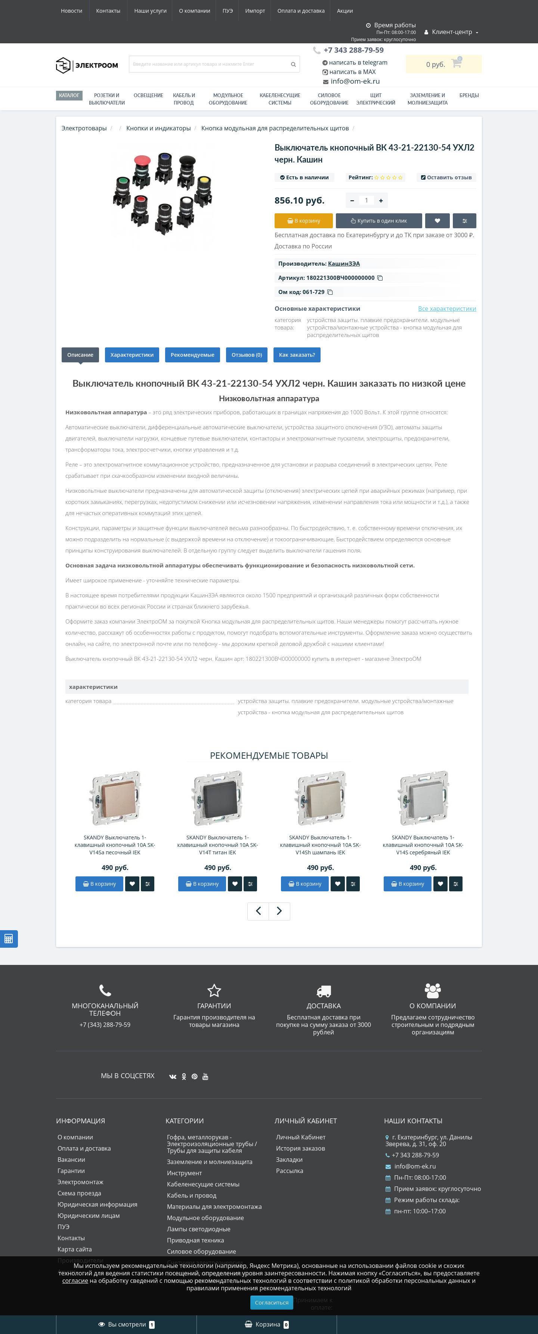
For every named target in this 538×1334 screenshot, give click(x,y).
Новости (311, 10)
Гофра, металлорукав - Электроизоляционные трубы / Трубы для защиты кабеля (212, 1144)
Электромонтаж (80, 1182)
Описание (80, 354)
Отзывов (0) (247, 354)
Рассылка (289, 1171)
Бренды (469, 95)
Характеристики (132, 354)
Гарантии (71, 1171)
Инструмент (184, 1173)
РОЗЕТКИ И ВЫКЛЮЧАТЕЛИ (107, 99)
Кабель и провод (184, 99)
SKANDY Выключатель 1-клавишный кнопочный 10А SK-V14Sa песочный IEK (114, 845)
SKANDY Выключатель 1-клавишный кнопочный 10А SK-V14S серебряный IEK (423, 845)
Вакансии (71, 1159)
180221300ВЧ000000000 (344, 277)
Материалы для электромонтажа (214, 1207)
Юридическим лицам (89, 1215)
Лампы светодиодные (199, 1229)
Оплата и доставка (234, 10)
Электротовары (84, 128)
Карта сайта (75, 1249)
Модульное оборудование (228, 99)
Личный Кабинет (300, 1137)
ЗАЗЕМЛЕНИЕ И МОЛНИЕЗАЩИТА (428, 99)
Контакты (349, 10)
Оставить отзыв (449, 177)
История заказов (300, 1148)
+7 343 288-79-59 (412, 1155)
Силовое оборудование (329, 99)
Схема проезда (79, 1193)
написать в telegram (358, 62)
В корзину (99, 883)
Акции (279, 10)
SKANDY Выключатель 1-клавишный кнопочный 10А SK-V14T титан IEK (217, 845)
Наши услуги (77, 10)
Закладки (289, 1159)
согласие (75, 1280)
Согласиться (272, 1302)
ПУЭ (157, 10)
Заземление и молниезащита (210, 1162)
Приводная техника (195, 1240)
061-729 (318, 291)
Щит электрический (375, 99)
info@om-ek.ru (354, 81)
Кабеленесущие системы (280, 99)
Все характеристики (447, 308)
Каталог (69, 95)
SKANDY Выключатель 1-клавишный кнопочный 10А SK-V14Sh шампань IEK (320, 845)
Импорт (187, 10)
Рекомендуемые (192, 354)
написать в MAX (353, 72)
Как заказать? (297, 354)
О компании (123, 10)
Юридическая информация (97, 1204)
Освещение (148, 95)
